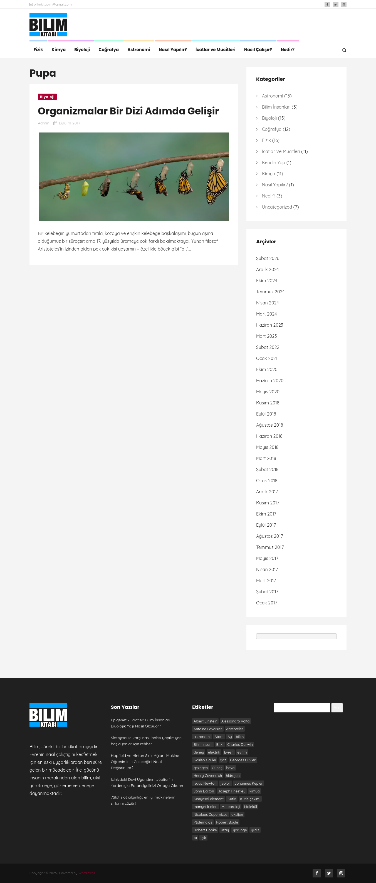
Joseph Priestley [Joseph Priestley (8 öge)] (231, 791)
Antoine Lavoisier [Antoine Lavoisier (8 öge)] (208, 729)
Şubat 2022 (267, 347)
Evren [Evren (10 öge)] (229, 752)
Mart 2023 (266, 336)
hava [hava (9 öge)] (230, 768)
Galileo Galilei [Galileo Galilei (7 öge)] (205, 760)
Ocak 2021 (266, 358)
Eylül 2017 (266, 525)
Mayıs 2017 (267, 558)
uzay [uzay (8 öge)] (225, 830)
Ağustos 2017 (269, 536)
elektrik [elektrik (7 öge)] (214, 752)
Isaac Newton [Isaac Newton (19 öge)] (205, 783)
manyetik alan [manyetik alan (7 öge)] (205, 806)
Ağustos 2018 (269, 425)
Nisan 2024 (267, 303)
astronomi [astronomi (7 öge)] (202, 736)
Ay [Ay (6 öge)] (229, 736)
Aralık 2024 (267, 269)
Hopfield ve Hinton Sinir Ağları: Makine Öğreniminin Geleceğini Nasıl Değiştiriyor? (145, 761)
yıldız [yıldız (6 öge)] (255, 830)
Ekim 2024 (266, 280)
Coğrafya (108, 49)
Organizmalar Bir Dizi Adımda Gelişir (128, 111)
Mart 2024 (266, 314)
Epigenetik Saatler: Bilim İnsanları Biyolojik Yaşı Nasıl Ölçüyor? (140, 723)
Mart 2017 (266, 580)
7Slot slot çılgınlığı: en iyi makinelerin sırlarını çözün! (143, 800)
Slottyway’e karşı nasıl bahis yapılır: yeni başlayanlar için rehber (146, 740)
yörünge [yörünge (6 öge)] (240, 830)
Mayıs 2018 (267, 447)
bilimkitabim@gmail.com (50, 4)
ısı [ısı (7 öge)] (195, 838)
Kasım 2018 (267, 403)
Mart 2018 (266, 458)
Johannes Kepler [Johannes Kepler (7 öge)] (248, 783)
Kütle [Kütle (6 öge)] (231, 799)
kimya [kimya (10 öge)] (254, 791)
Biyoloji (82, 49)
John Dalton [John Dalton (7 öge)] (204, 791)
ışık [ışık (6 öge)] (203, 838)
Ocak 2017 (266, 603)
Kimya (59, 49)
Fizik (38, 49)
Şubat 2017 (267, 591)
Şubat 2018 (267, 469)
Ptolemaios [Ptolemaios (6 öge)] (203, 822)
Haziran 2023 (269, 325)
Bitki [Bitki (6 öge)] (219, 744)
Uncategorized (277, 207)
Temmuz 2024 (270, 291)
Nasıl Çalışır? (258, 49)
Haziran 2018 (269, 436)
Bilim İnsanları (276, 107)
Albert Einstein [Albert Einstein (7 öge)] (205, 721)
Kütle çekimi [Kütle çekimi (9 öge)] (250, 799)
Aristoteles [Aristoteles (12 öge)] (234, 729)
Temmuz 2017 (270, 547)
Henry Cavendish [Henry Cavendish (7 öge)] (208, 775)
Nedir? (288, 49)
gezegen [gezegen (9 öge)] (201, 768)
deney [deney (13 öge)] (199, 752)
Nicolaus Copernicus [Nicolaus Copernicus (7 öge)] (210, 814)
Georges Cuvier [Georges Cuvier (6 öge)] (243, 760)
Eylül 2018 (266, 414)
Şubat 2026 (267, 258)
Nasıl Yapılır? (173, 49)
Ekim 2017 (266, 514)
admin (43, 123)
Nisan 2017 (267, 569)
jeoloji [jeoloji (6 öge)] (226, 783)
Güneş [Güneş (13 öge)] (217, 768)
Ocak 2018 (266, 480)
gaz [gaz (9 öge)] (223, 760)
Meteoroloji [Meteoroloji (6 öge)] (230, 806)
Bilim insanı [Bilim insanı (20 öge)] (203, 744)
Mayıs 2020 (267, 391)
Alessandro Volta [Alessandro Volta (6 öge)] (235, 721)
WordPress (86, 873)
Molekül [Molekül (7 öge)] (250, 806)
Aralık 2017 (267, 491)
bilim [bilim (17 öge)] (240, 736)
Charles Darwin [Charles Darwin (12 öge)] (240, 744)
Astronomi (138, 49)
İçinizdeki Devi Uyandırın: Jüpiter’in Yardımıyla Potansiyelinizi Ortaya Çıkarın (147, 782)
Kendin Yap (273, 162)
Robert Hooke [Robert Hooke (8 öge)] (205, 830)
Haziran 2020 (269, 380)
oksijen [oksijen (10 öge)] (237, 814)
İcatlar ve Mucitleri (216, 49)
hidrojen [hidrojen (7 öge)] (233, 775)
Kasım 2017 (267, 503)
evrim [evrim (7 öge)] (242, 752)
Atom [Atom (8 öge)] (218, 736)
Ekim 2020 (267, 369)
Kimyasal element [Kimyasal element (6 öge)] (209, 799)
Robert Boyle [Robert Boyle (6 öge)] (227, 822)
